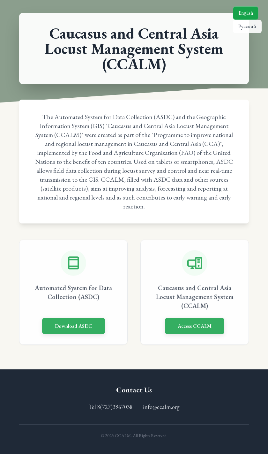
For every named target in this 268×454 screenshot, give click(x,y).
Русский (247, 26)
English (245, 13)
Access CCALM (195, 326)
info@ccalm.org (161, 407)
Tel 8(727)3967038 (111, 407)
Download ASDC (73, 326)
